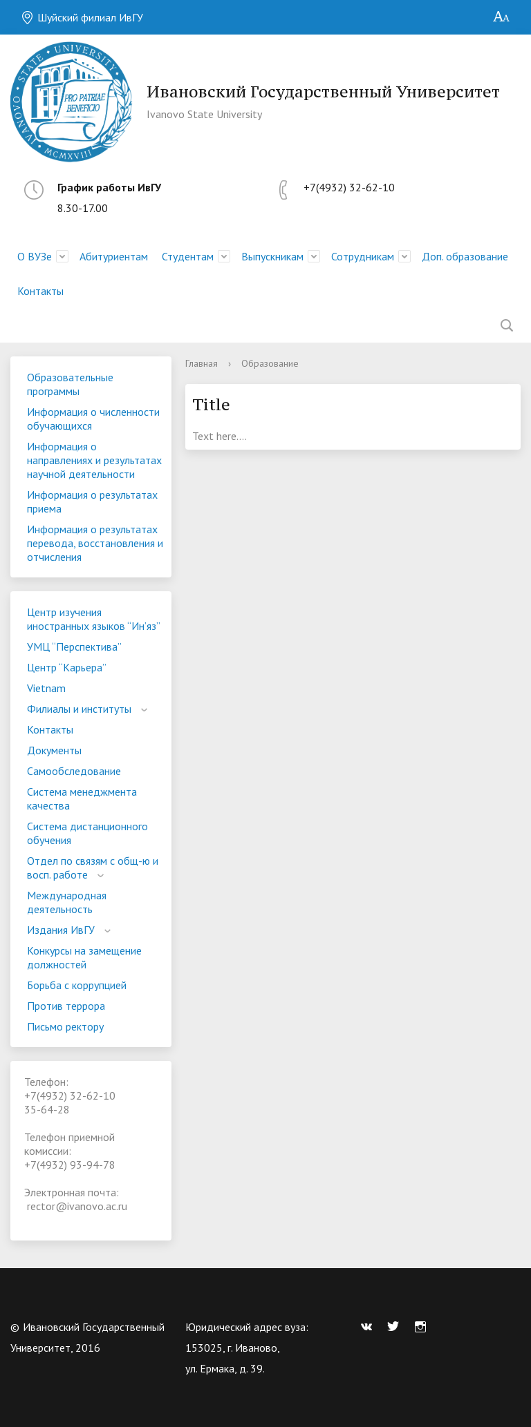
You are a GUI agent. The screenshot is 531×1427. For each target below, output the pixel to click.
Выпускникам (272, 256)
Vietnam (46, 688)
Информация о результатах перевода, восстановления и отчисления (95, 543)
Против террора (66, 1006)
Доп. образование (465, 256)
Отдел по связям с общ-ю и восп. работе (92, 867)
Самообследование (74, 771)
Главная (201, 363)
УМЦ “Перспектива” (74, 646)
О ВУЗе (34, 256)
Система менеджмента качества (82, 798)
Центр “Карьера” (66, 667)
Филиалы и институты (79, 709)
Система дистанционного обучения (87, 833)
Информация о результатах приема (92, 501)
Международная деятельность (66, 902)
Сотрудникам (362, 256)
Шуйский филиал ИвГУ (82, 17)
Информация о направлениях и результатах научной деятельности (94, 460)
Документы (54, 750)
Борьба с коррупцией (77, 985)
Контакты (40, 291)
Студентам (188, 256)
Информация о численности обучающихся (93, 418)
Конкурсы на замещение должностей (84, 957)
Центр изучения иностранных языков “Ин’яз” (93, 619)
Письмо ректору (65, 1026)
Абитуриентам (114, 256)
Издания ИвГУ (61, 930)
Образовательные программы (70, 384)
